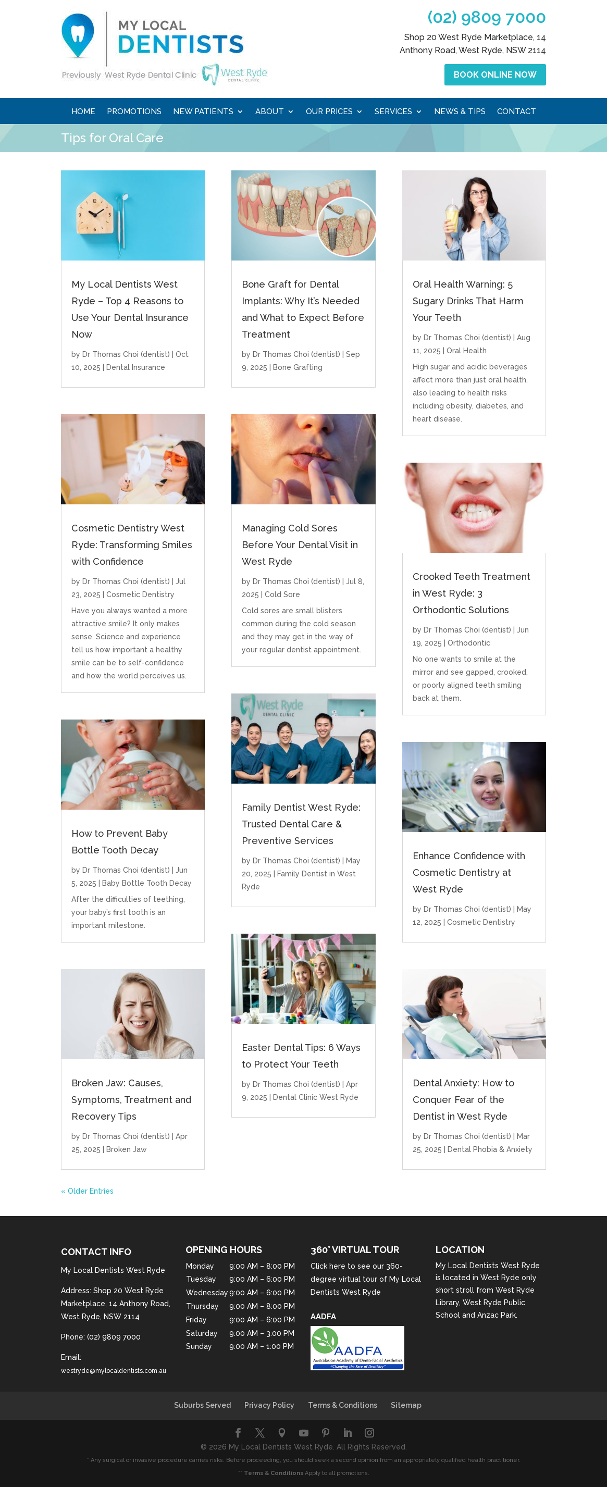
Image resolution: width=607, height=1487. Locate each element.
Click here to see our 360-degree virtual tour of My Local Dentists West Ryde (366, 1279)
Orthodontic (469, 643)
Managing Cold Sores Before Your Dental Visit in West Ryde (300, 545)
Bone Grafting (298, 367)
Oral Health (467, 350)
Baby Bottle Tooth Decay (147, 883)
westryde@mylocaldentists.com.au (113, 1370)
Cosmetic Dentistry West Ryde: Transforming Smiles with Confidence (131, 545)
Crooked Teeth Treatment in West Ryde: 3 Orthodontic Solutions (471, 593)
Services (393, 112)
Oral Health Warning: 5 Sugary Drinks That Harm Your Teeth (468, 301)
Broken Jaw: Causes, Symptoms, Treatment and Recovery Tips (131, 1099)
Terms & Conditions (342, 1405)
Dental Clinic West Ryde (315, 1097)
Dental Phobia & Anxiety (490, 1149)
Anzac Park (496, 1315)
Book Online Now (495, 75)
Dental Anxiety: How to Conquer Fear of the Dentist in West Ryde (463, 1099)
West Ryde (499, 1277)
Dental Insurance (135, 367)
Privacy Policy (269, 1405)
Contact (516, 112)
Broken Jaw (126, 1149)
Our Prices (329, 112)
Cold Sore (282, 594)
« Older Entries (87, 1191)
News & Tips (460, 112)
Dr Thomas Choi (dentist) (126, 354)
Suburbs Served (202, 1405)
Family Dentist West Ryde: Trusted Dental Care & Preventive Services (301, 824)
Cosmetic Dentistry (140, 594)
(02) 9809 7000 (487, 17)
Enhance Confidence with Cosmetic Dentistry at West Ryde (469, 872)
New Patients (203, 112)
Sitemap (406, 1405)
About (269, 112)
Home (83, 112)
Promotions (134, 112)
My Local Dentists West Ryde (488, 1265)
